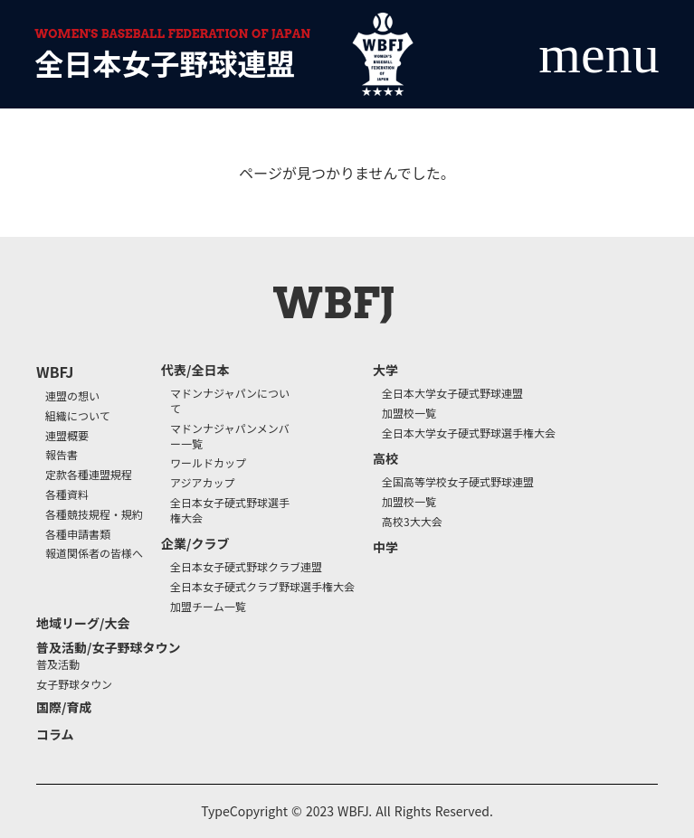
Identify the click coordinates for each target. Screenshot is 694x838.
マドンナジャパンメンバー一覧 (230, 436)
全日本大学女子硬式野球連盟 (452, 393)
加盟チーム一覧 (208, 606)
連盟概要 (67, 435)
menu (598, 54)
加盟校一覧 (409, 413)
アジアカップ (202, 482)
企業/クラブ (195, 543)
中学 (385, 547)
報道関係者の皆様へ (94, 553)
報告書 (61, 454)
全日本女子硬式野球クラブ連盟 (246, 567)
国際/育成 (63, 707)
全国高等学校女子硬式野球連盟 (458, 482)
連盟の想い (72, 396)
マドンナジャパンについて (230, 401)
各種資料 (67, 494)
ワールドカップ (208, 463)
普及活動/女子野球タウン (108, 647)
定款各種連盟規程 (88, 474)
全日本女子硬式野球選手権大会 (230, 510)
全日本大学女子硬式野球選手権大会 (469, 433)
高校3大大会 (412, 521)
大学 (385, 370)
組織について (77, 416)
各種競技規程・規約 (94, 514)
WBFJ (54, 371)
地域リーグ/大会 (82, 623)
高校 (385, 458)
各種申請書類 (77, 534)
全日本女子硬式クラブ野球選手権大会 (262, 586)
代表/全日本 (195, 370)
